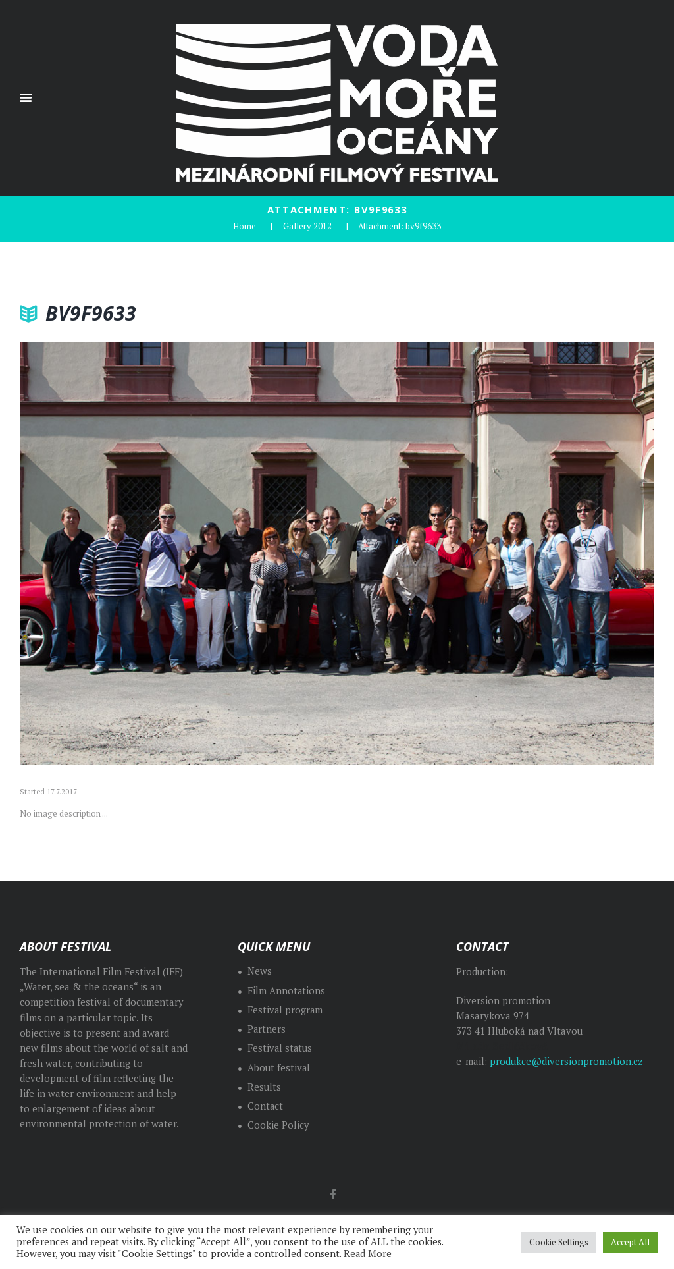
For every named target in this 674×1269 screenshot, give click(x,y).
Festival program (285, 1009)
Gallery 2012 (307, 225)
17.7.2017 (62, 791)
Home (244, 225)
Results (264, 1086)
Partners (266, 1028)
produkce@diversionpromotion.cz (567, 1060)
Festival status (280, 1047)
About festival (279, 1067)
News (259, 970)
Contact (265, 1105)
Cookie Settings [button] (558, 1242)
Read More (368, 1253)
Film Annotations (286, 990)
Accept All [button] (630, 1242)
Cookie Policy (278, 1124)
